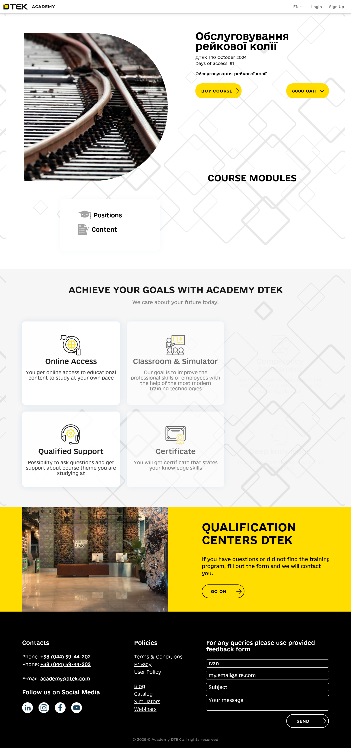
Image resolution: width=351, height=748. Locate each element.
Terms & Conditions (158, 656)
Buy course (216, 90)
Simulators (147, 701)
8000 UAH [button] (304, 90)
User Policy (147, 672)
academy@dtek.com (65, 678)
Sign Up (336, 6)
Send (303, 721)
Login (316, 6)
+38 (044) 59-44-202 (65, 656)
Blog (139, 686)
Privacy (143, 664)
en (298, 6)
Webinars (145, 709)
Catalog (143, 693)
